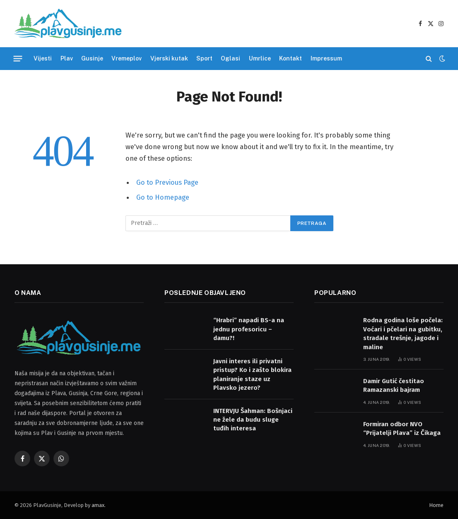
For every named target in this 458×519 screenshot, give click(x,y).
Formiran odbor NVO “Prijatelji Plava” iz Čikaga (402, 428)
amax (98, 505)
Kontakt (290, 58)
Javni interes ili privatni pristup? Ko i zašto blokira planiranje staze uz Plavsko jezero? (252, 374)
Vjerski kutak (169, 58)
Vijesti (43, 58)
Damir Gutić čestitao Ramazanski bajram (393, 385)
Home (436, 505)
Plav (66, 58)
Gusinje (92, 58)
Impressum (326, 58)
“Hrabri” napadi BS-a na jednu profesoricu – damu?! (248, 329)
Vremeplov (126, 58)
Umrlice (260, 58)
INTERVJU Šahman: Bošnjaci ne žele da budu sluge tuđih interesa (252, 419)
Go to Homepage (162, 197)
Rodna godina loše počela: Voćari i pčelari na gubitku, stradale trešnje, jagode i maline (403, 333)
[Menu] (18, 58)
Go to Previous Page (167, 182)
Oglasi (230, 58)
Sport (204, 58)
